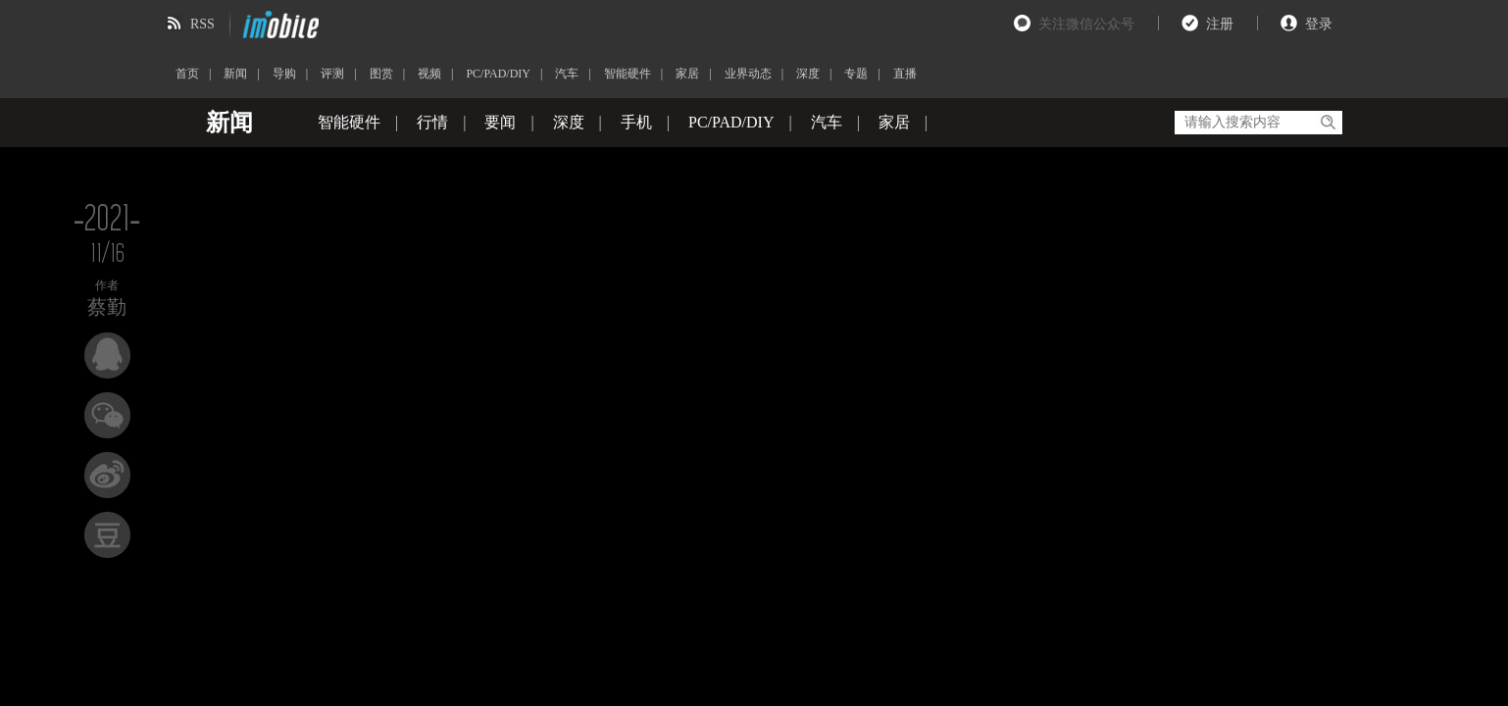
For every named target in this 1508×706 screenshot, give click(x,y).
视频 (429, 73)
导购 (284, 73)
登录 (1318, 24)
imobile (278, 24)
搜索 (1327, 122)
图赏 (381, 73)
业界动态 (748, 73)
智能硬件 (627, 73)
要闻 (500, 122)
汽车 (566, 73)
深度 (808, 73)
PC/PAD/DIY (498, 73)
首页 (187, 73)
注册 (1219, 24)
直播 (905, 73)
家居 (687, 73)
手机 (636, 122)
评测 (332, 73)
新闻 (235, 73)
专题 (856, 73)
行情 (432, 122)
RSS (202, 24)
